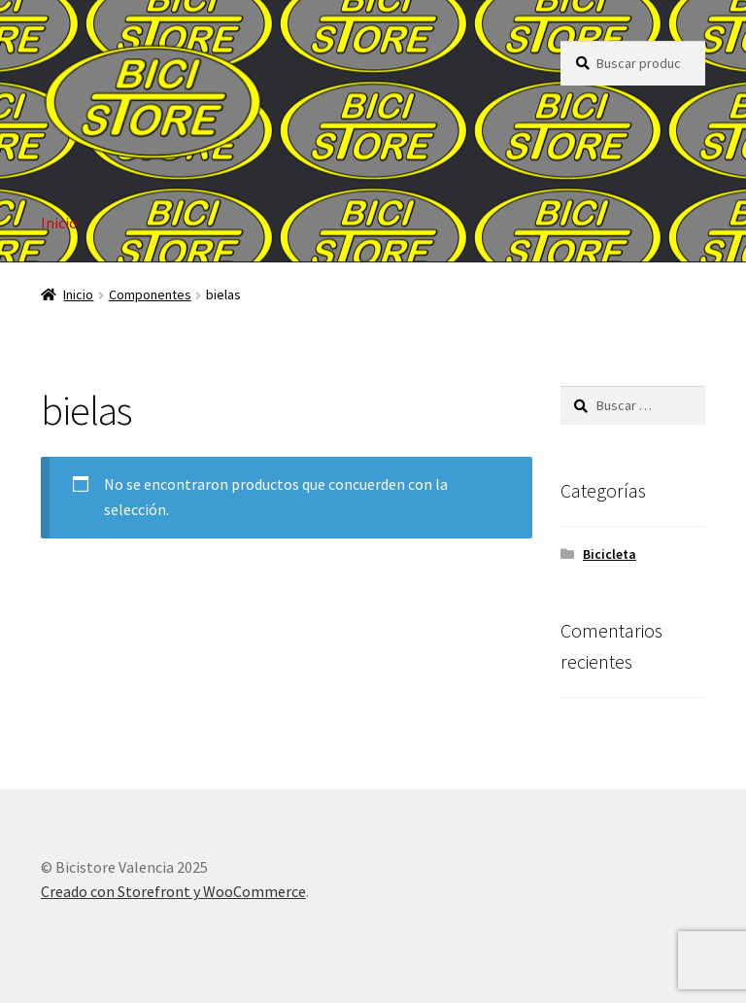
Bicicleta (609, 554)
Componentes (150, 294)
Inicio (59, 222)
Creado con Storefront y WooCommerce (173, 891)
